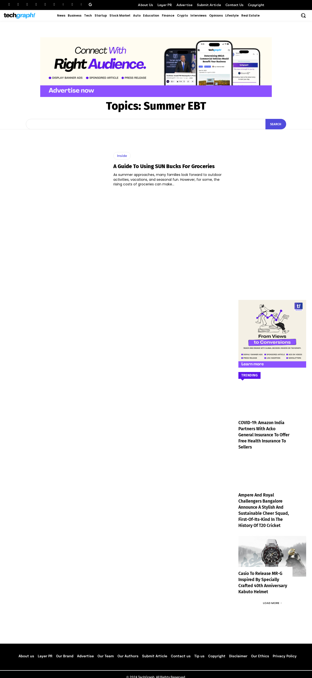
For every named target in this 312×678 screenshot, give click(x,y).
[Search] (275, 124)
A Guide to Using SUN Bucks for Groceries (164, 166)
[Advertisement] (272, 207)
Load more (272, 597)
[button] (303, 15)
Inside (122, 156)
